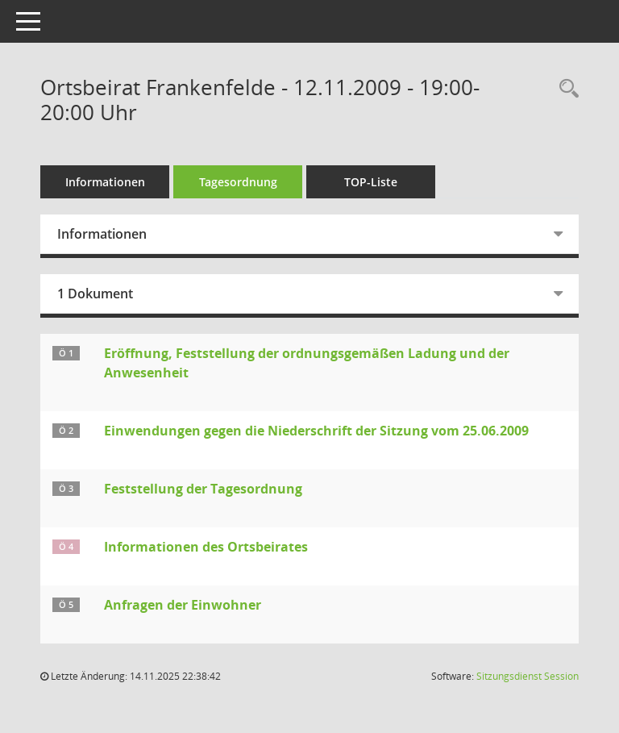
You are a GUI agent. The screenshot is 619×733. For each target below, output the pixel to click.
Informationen (105, 181)
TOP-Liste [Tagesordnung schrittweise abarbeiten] (370, 181)
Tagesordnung (238, 181)
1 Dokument (95, 293)
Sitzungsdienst (527, 676)
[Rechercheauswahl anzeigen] (565, 89)
